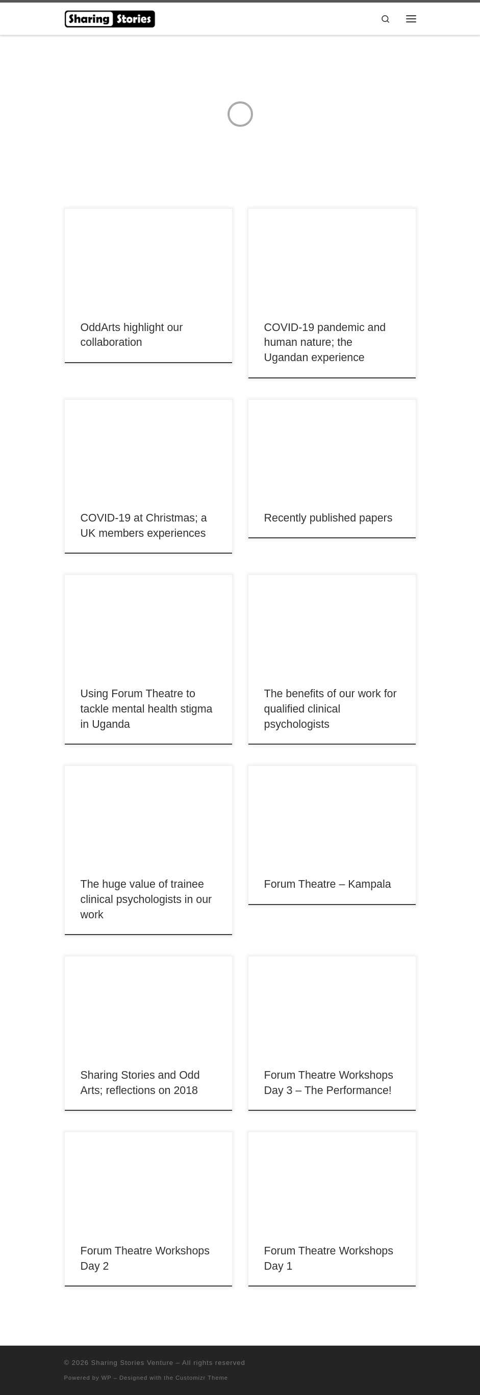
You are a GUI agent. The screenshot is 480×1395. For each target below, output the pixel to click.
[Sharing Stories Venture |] (110, 17)
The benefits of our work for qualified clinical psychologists (330, 709)
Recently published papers (328, 518)
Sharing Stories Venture (132, 1362)
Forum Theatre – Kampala (327, 884)
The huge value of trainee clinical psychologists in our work (146, 899)
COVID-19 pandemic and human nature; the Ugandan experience (325, 342)
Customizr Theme (201, 1378)
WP (107, 1378)
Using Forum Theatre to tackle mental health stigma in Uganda (147, 709)
